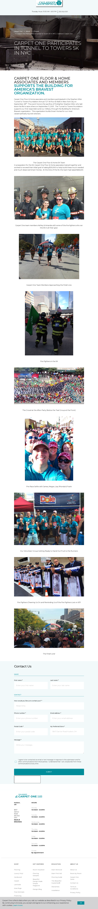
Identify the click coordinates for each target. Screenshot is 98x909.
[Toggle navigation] (3, 4)
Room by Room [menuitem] (75, 873)
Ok (81, 903)
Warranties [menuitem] (55, 887)
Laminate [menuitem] (17, 885)
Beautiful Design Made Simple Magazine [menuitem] (37, 882)
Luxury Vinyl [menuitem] (18, 873)
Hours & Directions (18, 821)
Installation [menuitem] (55, 890)
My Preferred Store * (57, 726)
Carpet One (18, 31)
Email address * (55, 713)
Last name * (54, 680)
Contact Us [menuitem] (74, 883)
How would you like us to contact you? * (28, 700)
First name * (18, 680)
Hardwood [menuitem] (18, 877)
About (28, 31)
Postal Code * (18, 726)
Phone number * (20, 713)
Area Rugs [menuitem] (18, 888)
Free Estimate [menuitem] (19, 892)
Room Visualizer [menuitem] (39, 870)
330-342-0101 (63, 12)
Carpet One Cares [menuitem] (74, 878)
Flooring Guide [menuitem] (56, 877)
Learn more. (18, 905)
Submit (49, 772)
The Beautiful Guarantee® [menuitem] (56, 882)
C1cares (36, 31)
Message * (17, 740)
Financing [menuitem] (17, 896)
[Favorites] (93, 4)
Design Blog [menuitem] (37, 889)
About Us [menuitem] (73, 870)
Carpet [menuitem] (16, 881)
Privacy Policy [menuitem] (75, 892)
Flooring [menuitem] (17, 870)
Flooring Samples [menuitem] (36, 874)
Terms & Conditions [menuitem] (74, 888)
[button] (90, 4)
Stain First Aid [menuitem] (56, 873)
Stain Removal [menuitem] (56, 870)
